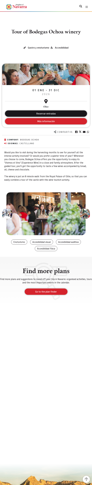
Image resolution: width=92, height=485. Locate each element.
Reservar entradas (46, 113)
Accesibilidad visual (41, 241)
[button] (7, 214)
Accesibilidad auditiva (68, 241)
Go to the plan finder (46, 291)
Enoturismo (19, 241)
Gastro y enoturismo (38, 47)
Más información (46, 121)
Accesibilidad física (46, 248)
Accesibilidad (61, 47)
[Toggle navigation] (86, 7)
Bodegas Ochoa (29, 139)
